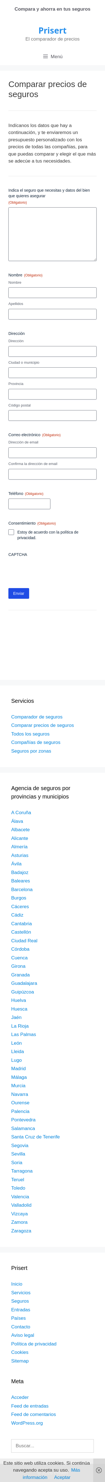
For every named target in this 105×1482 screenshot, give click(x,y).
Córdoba (20, 949)
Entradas (20, 1309)
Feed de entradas (29, 1406)
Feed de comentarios (33, 1414)
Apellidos (15, 304)
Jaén (16, 1017)
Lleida (17, 1051)
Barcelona (22, 889)
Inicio (16, 1284)
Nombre (14, 282)
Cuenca (19, 957)
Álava (17, 821)
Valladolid (21, 1205)
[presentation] (51, 570)
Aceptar (62, 1477)
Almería (19, 846)
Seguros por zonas (31, 751)
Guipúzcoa (22, 992)
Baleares (20, 881)
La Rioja (20, 1026)
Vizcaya (19, 1213)
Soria (16, 1162)
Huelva (18, 1000)
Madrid (18, 1068)
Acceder (20, 1397)
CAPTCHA (17, 554)
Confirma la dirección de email (32, 464)
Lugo (16, 1060)
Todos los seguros (30, 734)
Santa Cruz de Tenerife (35, 1137)
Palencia (20, 1111)
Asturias (19, 855)
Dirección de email (23, 442)
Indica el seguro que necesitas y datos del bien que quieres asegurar (49, 196)
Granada (20, 975)
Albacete (20, 829)
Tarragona (22, 1171)
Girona (18, 966)
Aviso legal (22, 1335)
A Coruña (21, 812)
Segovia (19, 1145)
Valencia (20, 1196)
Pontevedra (23, 1119)
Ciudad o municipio (23, 362)
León (16, 1043)
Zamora (19, 1222)
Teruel (17, 1179)
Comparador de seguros (36, 717)
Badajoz (19, 872)
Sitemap (20, 1361)
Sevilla (18, 1154)
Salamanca (23, 1128)
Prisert (52, 30)
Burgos (18, 898)
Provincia (15, 384)
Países (18, 1318)
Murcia (18, 1085)
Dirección (16, 341)
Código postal (19, 405)
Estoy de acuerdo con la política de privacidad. (47, 535)
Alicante (19, 838)
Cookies (19, 1352)
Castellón (21, 932)
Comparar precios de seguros (42, 725)
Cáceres (20, 906)
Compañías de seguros (35, 742)
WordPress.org (27, 1423)
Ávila (16, 863)
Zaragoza (21, 1231)
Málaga (19, 1077)
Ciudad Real (24, 940)
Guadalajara (24, 983)
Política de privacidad (34, 1344)
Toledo (18, 1188)
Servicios (21, 1292)
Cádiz (17, 915)
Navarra (19, 1094)
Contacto (20, 1327)
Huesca (19, 1009)
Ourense (20, 1102)
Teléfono (25, 493)
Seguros (20, 1301)
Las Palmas (23, 1034)
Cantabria (21, 923)
